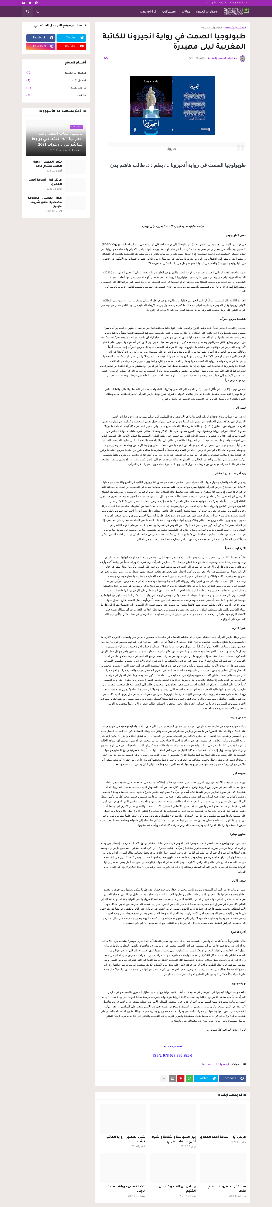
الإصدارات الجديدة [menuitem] (207, 11)
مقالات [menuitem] (186, 11)
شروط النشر (219, 3)
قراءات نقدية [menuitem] (148, 11)
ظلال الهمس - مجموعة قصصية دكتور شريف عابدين (44, 202)
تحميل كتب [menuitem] (169, 11)
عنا (206, 3)
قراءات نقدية (56, 88)
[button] (37, 11)
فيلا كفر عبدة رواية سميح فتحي (227, 1189)
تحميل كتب (56, 81)
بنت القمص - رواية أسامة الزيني (127, 1189)
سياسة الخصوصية (240, 3)
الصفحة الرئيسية (235, 28)
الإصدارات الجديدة (211, 28)
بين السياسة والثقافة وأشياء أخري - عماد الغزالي (173, 1140)
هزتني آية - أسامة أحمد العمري (223, 1137)
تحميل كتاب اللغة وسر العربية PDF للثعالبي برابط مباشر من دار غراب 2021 (57, 139)
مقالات (202, 1064)
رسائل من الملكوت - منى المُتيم (177, 1189)
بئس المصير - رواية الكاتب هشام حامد (126, 1140)
